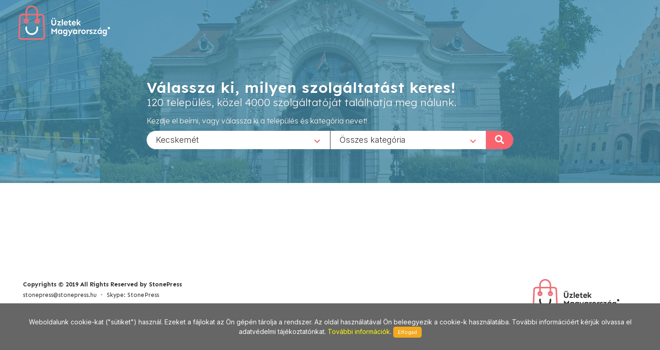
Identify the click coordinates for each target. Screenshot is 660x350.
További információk (359, 331)
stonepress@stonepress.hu (60, 294)
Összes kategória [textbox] (373, 139)
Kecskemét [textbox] (177, 139)
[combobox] (238, 139)
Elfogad (407, 332)
